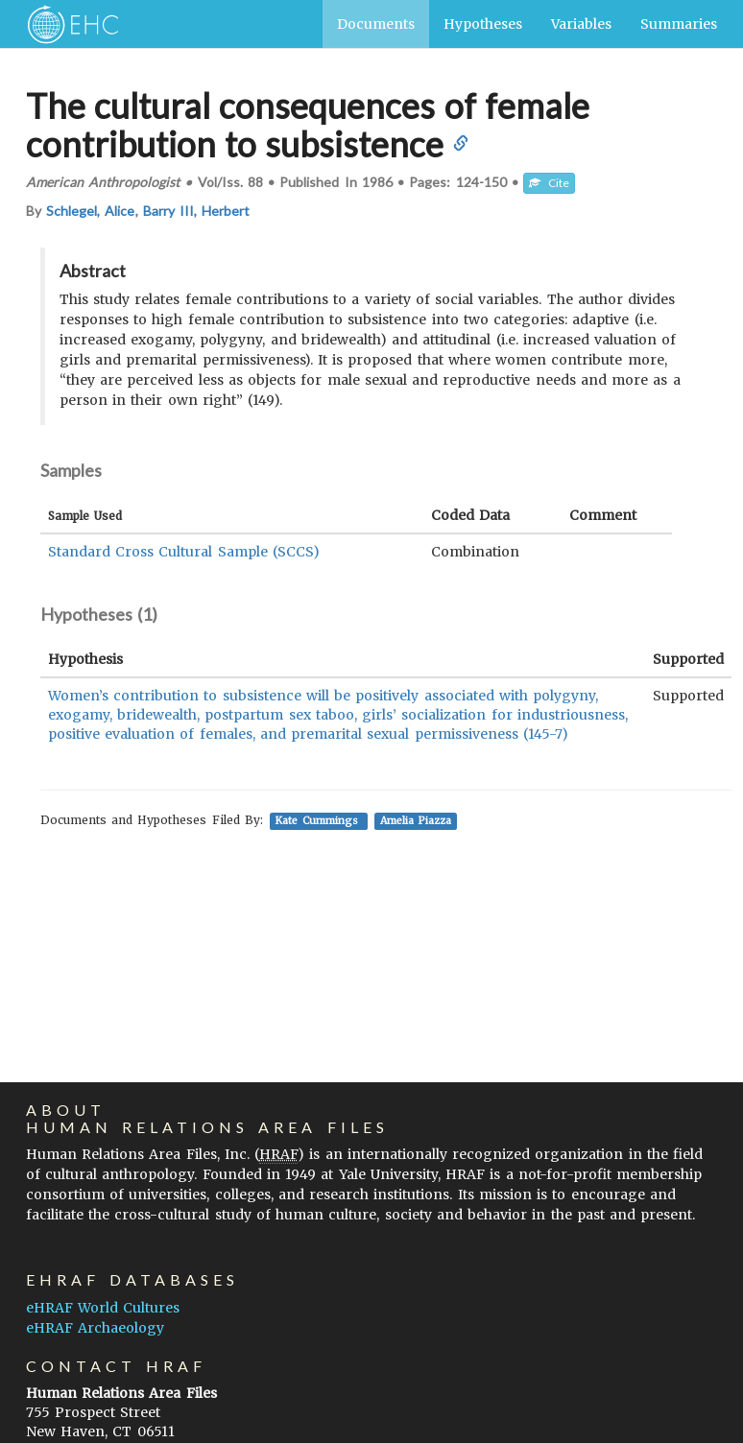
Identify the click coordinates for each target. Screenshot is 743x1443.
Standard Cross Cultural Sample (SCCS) (184, 551)
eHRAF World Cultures (103, 1307)
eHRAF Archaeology (95, 1328)
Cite (549, 183)
